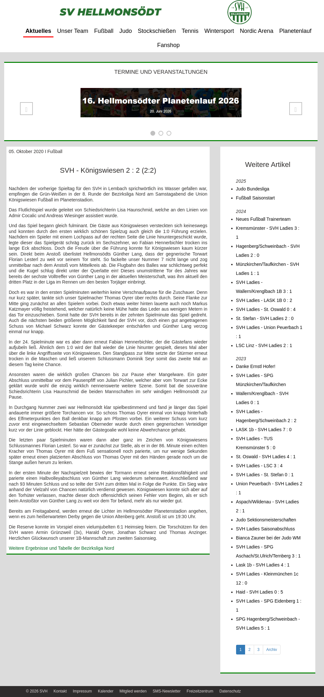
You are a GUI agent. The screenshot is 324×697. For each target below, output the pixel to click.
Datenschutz (230, 691)
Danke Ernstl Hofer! (255, 366)
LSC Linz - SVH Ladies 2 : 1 (264, 345)
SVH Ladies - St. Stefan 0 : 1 (265, 474)
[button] (26, 108)
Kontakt (60, 691)
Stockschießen (157, 31)
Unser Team (72, 31)
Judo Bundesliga (253, 188)
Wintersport (219, 31)
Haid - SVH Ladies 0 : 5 (259, 592)
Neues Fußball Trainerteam (263, 219)
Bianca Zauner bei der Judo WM (268, 537)
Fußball (103, 31)
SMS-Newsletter (167, 691)
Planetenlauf (295, 31)
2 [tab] (249, 649)
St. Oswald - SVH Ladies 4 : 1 (266, 456)
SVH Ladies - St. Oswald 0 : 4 (266, 309)
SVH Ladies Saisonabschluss (265, 528)
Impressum (82, 691)
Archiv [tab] (271, 649)
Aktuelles (38, 31)
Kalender (105, 691)
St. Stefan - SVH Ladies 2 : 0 (265, 318)
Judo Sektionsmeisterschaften (266, 519)
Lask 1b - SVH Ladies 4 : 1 (263, 564)
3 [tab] (258, 649)
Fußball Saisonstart (255, 197)
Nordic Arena (256, 31)
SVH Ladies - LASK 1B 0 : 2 (264, 300)
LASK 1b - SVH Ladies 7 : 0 (264, 429)
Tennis (190, 31)
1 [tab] (241, 649)
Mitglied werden (133, 691)
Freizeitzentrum (200, 691)
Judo (125, 31)
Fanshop (168, 45)
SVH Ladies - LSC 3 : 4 (259, 465)
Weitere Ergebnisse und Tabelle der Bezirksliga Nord (61, 548)
